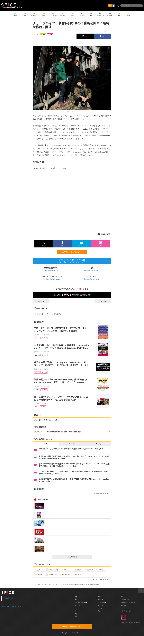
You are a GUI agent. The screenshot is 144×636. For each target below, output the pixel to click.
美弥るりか (40, 570)
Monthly (98, 444)
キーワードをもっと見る (101, 579)
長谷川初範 (65, 574)
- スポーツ (77, 614)
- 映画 (75, 616)
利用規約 (123, 608)
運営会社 (123, 597)
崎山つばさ (53, 570)
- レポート (100, 605)
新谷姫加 (77, 574)
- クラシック (77, 605)
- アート (76, 611)
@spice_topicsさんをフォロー (11, 606)
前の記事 (39, 301)
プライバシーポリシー (127, 611)
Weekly (72, 444)
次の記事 (105, 301)
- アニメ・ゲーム (79, 608)
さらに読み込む (78, 557)
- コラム (99, 608)
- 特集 (98, 611)
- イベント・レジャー (80, 602)
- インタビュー (101, 602)
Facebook (8, 598)
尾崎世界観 (56, 314)
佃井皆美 (52, 574)
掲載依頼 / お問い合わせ (128, 602)
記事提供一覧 (125, 600)
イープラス (37, 584)
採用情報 (123, 605)
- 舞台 (75, 600)
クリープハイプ (41, 314)
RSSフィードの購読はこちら (73, 252)
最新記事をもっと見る (102, 493)
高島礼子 (66, 570)
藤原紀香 (77, 570)
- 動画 (98, 597)
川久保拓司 (40, 574)
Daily (45, 444)
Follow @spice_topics (52, 270)
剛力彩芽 (89, 570)
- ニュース (100, 600)
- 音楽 (75, 597)
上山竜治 (100, 570)
